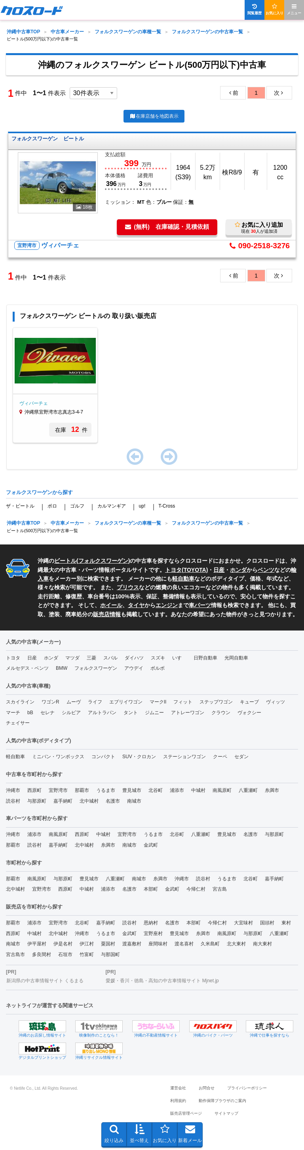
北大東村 (236, 944)
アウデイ (133, 668)
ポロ (52, 506)
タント (131, 712)
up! (142, 506)
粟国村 (108, 944)
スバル (110, 658)
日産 (218, 570)
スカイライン (20, 702)
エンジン (167, 605)
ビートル (65, 561)
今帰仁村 (195, 889)
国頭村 (267, 923)
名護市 (113, 801)
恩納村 (151, 923)
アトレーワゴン (187, 712)
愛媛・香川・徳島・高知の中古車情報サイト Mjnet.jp (162, 980)
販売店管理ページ (186, 1113)
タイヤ (136, 605)
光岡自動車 (236, 658)
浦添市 (177, 790)
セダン (241, 756)
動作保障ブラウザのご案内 (222, 1100)
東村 (286, 923)
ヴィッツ (275, 702)
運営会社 (178, 1088)
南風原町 (222, 790)
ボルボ (157, 668)
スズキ (158, 658)
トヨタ (13, 658)
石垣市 (65, 954)
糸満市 (272, 790)
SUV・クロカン (139, 756)
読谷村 (13, 801)
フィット (182, 702)
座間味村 (157, 944)
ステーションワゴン (184, 756)
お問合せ (207, 1088)
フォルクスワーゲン (103, 561)
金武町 (151, 845)
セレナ (47, 712)
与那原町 (36, 801)
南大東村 (262, 944)
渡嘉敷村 (131, 944)
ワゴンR (50, 702)
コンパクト (103, 756)
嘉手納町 (62, 801)
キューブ (249, 702)
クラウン (220, 712)
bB (30, 712)
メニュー (294, 9)
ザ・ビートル (20, 506)
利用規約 (178, 1100)
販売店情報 (107, 614)
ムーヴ (73, 702)
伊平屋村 (36, 944)
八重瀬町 (248, 790)
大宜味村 (243, 923)
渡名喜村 (184, 944)
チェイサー (18, 723)
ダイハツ (134, 658)
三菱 (91, 658)
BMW (61, 668)
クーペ (220, 756)
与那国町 (110, 954)
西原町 (34, 790)
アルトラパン (102, 712)
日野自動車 (205, 658)
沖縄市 (13, 790)
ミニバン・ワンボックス (58, 756)
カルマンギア (111, 506)
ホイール (111, 605)
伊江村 (87, 944)
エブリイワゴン (125, 702)
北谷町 (155, 790)
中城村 (198, 790)
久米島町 (210, 944)
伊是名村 (62, 944)
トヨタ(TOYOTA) (186, 570)
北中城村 (89, 801)
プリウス (128, 587)
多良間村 (41, 954)
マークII (158, 702)
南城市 (134, 801)
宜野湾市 (58, 790)
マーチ (13, 712)
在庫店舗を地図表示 (153, 116)
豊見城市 (131, 790)
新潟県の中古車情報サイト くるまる (45, 980)
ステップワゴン (216, 702)
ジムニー (154, 712)
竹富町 (87, 954)
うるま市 (105, 790)
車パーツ (200, 605)
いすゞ (179, 658)
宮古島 (220, 889)
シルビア (71, 712)
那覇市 (82, 790)
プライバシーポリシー (247, 1088)
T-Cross (166, 506)
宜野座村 (153, 933)
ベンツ (266, 570)
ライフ (95, 702)
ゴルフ (77, 506)
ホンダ (238, 570)
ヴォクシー (249, 712)
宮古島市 (15, 954)
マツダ (72, 658)
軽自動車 (183, 578)
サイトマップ (226, 1113)
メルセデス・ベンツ (27, 668)
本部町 (151, 889)
